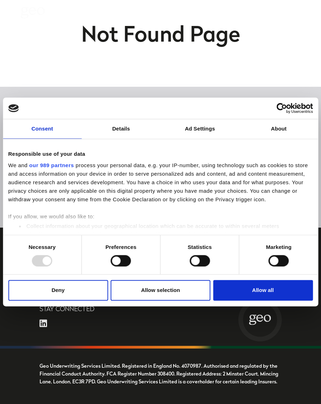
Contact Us (297, 10)
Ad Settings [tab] (200, 129)
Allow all (263, 290)
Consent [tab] (42, 129)
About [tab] (278, 129)
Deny (58, 290)
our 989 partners (51, 165)
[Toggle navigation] (11, 13)
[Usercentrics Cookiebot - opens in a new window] (281, 108)
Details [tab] (121, 129)
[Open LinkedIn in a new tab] (43, 323)
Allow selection (160, 290)
